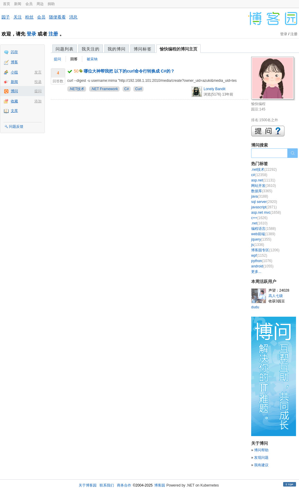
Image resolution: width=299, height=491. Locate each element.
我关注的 (91, 49)
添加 (38, 101)
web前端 (263, 234)
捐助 (51, 4)
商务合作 (124, 485)
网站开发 (263, 186)
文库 (14, 111)
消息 (73, 17)
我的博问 (117, 49)
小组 (14, 72)
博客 (14, 62)
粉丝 (29, 17)
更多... (256, 272)
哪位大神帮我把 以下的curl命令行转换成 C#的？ (129, 71)
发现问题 (261, 457)
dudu (255, 307)
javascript (264, 207)
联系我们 (107, 485)
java (259, 196)
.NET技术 (76, 89)
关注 (17, 17)
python (261, 261)
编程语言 (263, 229)
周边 (40, 4)
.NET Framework (104, 89)
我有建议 (261, 465)
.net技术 (264, 169)
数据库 (261, 191)
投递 (38, 82)
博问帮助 (261, 450)
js (257, 245)
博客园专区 (265, 250)
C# (126, 89)
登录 (31, 33)
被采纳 (92, 59)
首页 (6, 4)
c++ (259, 218)
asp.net (263, 180)
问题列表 (65, 49)
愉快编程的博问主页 (178, 49)
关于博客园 (88, 485)
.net (259, 223)
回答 (73, 59)
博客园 (159, 485)
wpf (259, 255)
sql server (264, 202)
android (262, 266)
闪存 (14, 52)
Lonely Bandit (214, 89)
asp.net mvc (266, 212)
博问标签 (143, 49)
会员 (29, 4)
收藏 (14, 101)
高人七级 (276, 296)
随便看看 (57, 17)
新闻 (17, 4)
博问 (14, 91)
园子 (5, 17)
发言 (38, 72)
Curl (138, 89)
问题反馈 (16, 126)
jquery (261, 239)
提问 (38, 91)
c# (259, 175)
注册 (53, 33)
